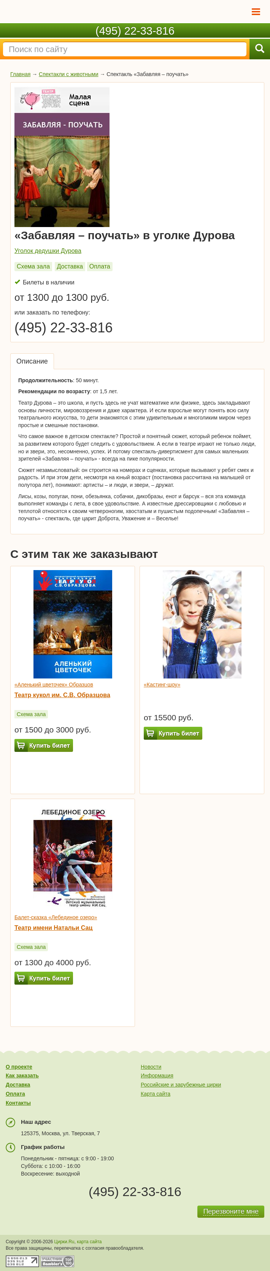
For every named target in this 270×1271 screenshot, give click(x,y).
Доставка (70, 266)
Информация (157, 1075)
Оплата (99, 266)
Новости (151, 1067)
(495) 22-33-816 (135, 31)
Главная (20, 74)
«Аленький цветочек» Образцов (53, 685)
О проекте (19, 1067)
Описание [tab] (32, 361)
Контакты (18, 1103)
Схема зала (33, 266)
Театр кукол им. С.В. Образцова (62, 695)
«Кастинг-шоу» (162, 685)
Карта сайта (155, 1094)
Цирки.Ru (64, 1241)
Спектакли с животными (68, 74)
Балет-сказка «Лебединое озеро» (55, 917)
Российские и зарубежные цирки (181, 1085)
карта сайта (89, 1241)
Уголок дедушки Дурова (47, 251)
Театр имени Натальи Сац (53, 928)
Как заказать (22, 1075)
